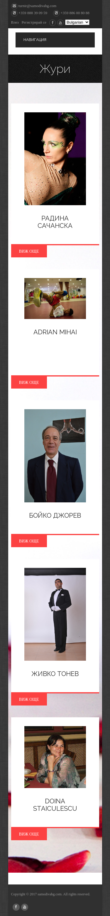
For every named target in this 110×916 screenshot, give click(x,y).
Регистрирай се (34, 22)
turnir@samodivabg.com (34, 6)
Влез (15, 22)
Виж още (29, 251)
